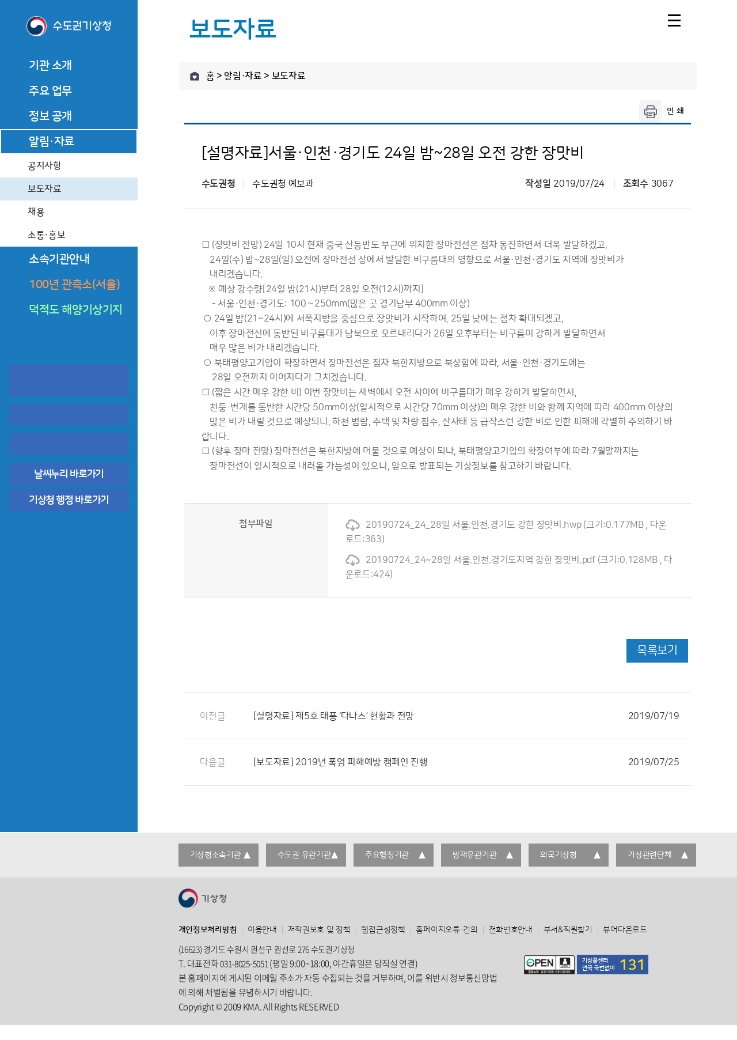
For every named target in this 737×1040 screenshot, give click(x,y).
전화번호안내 (511, 930)
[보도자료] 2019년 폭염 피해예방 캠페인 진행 (466, 762)
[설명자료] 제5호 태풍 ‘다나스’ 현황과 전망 (466, 716)
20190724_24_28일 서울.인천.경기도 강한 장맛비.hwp (463, 525)
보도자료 (45, 189)
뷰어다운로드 (625, 930)
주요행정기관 (387, 855)
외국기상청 (558, 855)
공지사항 (45, 166)
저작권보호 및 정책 (319, 930)
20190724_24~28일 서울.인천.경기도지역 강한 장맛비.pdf (470, 560)
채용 (36, 212)
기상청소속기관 (215, 855)
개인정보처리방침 (207, 930)
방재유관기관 (474, 855)
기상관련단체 (649, 855)
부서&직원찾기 (568, 930)
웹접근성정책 (383, 930)
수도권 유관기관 (304, 855)
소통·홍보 (46, 235)
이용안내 (262, 930)
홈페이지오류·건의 (446, 930)
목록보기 (657, 650)
